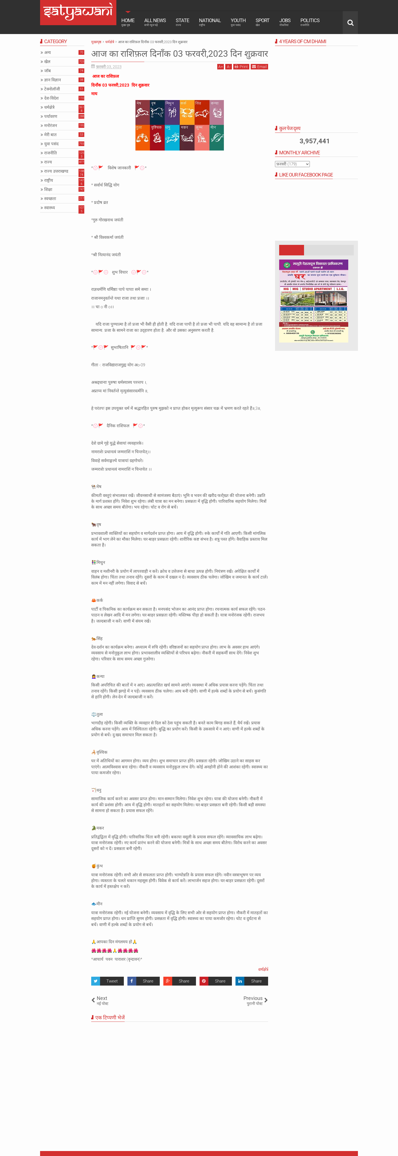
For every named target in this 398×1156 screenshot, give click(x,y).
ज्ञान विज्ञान (52, 79)
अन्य (47, 52)
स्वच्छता (50, 198)
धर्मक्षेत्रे (263, 969)
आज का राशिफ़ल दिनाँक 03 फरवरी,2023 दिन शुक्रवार (179, 53)
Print (241, 66)
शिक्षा (48, 189)
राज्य (48, 162)
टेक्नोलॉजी (52, 89)
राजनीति (50, 153)
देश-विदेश (51, 98)
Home (127, 22)
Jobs (284, 22)
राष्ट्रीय (48, 180)
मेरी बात (50, 134)
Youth (238, 22)
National (210, 22)
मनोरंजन (50, 125)
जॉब (47, 70)
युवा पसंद (51, 143)
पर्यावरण (50, 116)
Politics (310, 22)
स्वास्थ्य (49, 207)
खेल (47, 61)
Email (259, 66)
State (182, 22)
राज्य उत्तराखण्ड (56, 171)
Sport (262, 22)
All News (155, 22)
